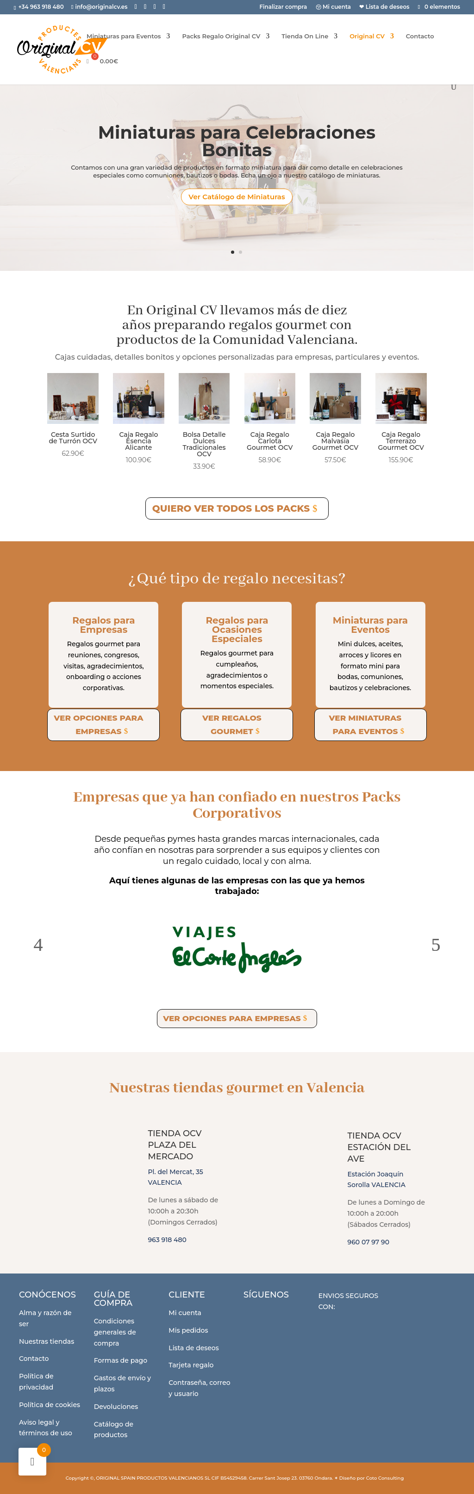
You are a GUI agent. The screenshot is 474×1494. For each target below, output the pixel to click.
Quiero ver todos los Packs (231, 508)
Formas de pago (120, 1360)
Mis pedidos (188, 1330)
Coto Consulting (385, 1478)
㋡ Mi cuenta (333, 7)
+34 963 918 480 (42, 6)
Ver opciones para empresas (98, 724)
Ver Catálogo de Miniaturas (236, 196)
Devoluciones (116, 1406)
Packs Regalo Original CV (221, 36)
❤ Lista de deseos (384, 7)
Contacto (420, 36)
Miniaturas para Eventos (124, 36)
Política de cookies (49, 1405)
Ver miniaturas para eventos (365, 724)
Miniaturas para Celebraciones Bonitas (236, 141)
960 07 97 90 (368, 1242)
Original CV (367, 36)
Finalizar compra (283, 7)
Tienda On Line (304, 36)
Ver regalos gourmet (232, 724)
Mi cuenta (184, 1313)
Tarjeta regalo (190, 1365)
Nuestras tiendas (46, 1341)
